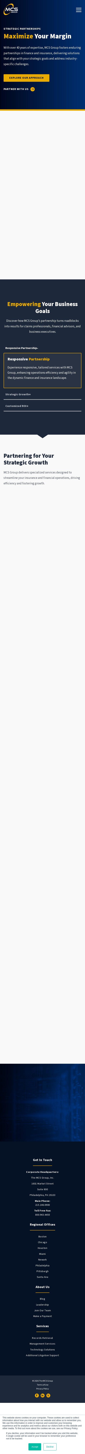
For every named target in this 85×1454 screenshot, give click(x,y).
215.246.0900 (42, 1203)
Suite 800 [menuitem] (42, 1189)
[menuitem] (42, 1172)
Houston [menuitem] (42, 1248)
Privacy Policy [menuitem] (42, 1389)
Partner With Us (16, 89)
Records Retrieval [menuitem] (42, 1338)
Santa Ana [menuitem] (42, 1277)
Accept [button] (34, 1447)
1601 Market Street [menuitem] (42, 1184)
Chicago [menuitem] (42, 1242)
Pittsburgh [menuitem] (43, 1271)
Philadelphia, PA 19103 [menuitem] (42, 1195)
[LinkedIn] (43, 1395)
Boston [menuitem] (42, 1236)
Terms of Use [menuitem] (42, 1385)
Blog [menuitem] (42, 1299)
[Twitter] (48, 1395)
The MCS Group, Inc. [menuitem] (42, 1178)
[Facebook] (37, 1395)
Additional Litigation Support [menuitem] (42, 1355)
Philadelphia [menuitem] (43, 1265)
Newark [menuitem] (42, 1260)
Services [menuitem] (42, 1326)
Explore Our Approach (26, 78)
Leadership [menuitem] (42, 1305)
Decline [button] (50, 1447)
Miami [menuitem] (42, 1254)
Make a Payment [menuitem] (42, 1316)
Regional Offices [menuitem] (42, 1224)
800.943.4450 (42, 1212)
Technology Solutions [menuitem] (42, 1350)
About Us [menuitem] (42, 1287)
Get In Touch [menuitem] (42, 1160)
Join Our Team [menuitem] (42, 1310)
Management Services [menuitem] (42, 1344)
